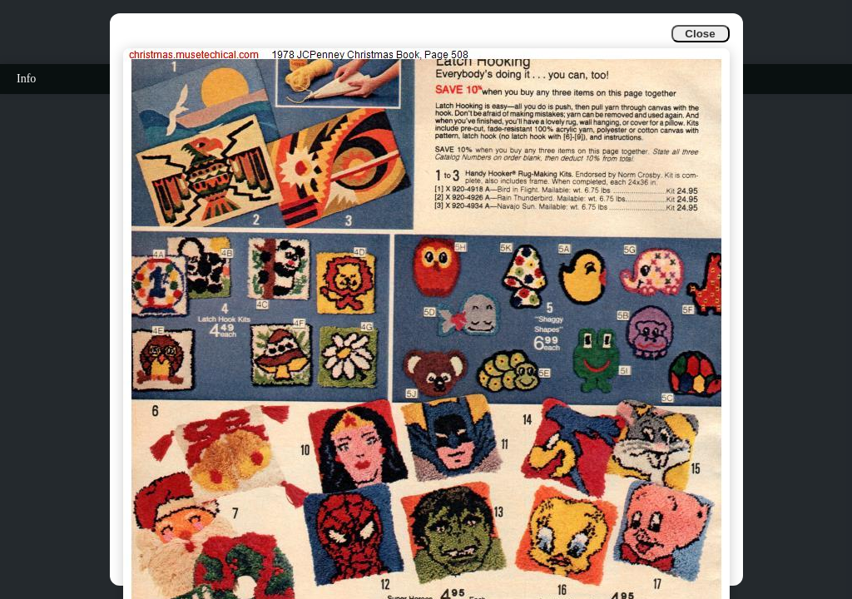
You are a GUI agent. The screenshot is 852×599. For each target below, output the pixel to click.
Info (26, 78)
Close (700, 33)
